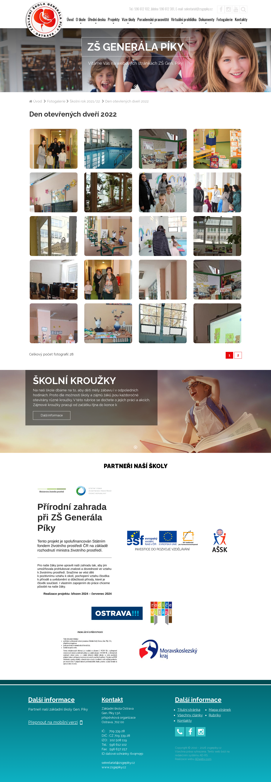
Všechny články (190, 715)
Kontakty (184, 721)
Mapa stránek (220, 710)
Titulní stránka (188, 710)
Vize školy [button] (128, 21)
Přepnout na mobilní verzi (55, 722)
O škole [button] (81, 21)
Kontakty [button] (241, 21)
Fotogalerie (225, 20)
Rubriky (215, 715)
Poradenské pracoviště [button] (153, 21)
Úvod (70, 20)
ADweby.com (203, 759)
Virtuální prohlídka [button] (183, 21)
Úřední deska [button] (97, 21)
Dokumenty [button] (206, 21)
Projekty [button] (114, 21)
